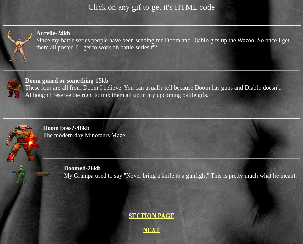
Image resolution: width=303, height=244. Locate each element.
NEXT (151, 230)
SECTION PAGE (151, 215)
